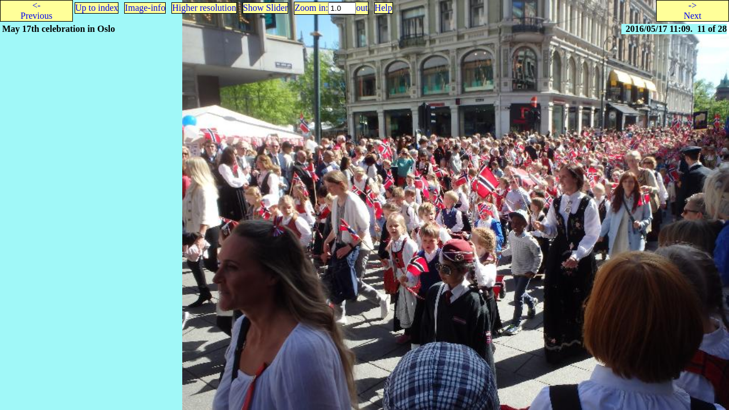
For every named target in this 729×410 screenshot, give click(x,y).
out (361, 8)
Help (383, 8)
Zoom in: (311, 8)
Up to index (96, 8)
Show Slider (265, 8)
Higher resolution (204, 8)
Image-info (145, 8)
